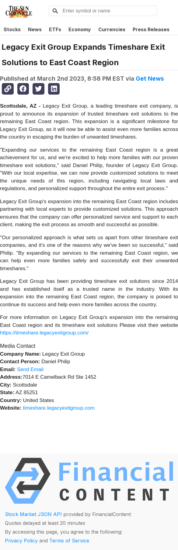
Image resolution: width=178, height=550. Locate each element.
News (35, 29)
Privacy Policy (21, 541)
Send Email (30, 369)
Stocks (12, 29)
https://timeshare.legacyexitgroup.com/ (44, 333)
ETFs (55, 29)
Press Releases (151, 29)
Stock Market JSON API (33, 514)
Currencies (111, 29)
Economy (79, 29)
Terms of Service (69, 541)
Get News (150, 78)
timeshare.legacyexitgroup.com (58, 408)
